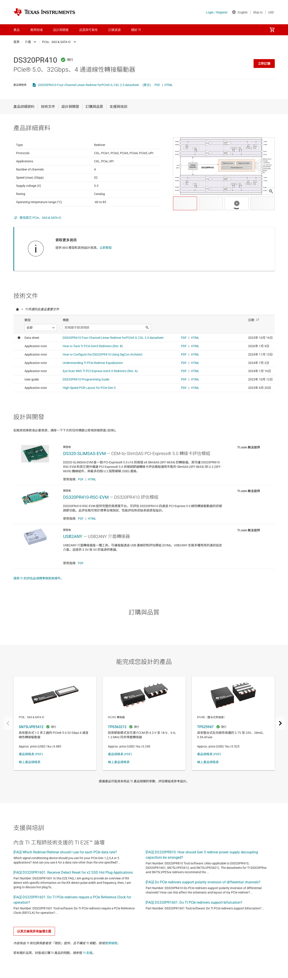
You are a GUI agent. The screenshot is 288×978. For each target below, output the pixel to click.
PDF (157, 85)
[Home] (44, 12)
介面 (28, 42)
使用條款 (111, 965)
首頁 (16, 42)
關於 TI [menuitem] (136, 30)
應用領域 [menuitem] (36, 30)
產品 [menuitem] (16, 30)
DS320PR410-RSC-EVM (86, 518)
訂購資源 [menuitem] (114, 30)
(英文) (147, 85)
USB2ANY (72, 558)
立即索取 (106, 258)
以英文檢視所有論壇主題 (34, 953)
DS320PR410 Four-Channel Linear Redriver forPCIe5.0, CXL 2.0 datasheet (88, 85)
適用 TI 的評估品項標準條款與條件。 (38, 600)
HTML (168, 85)
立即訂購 (264, 63)
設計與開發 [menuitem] (61, 30)
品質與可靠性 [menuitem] (88, 30)
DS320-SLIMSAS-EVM (84, 475)
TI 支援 (87, 974)
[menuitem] (272, 29)
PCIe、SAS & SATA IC (56, 42)
